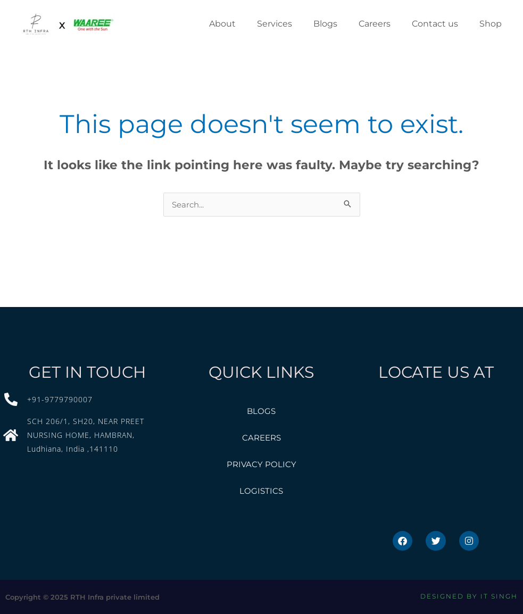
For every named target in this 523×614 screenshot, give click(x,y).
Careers (261, 438)
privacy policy (261, 464)
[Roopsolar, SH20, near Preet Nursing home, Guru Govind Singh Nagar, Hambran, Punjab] (435, 456)
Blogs (261, 411)
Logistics (261, 491)
